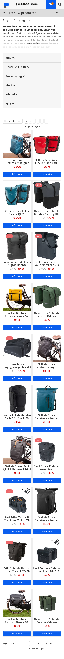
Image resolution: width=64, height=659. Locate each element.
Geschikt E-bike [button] (17, 67)
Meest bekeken (12, 121)
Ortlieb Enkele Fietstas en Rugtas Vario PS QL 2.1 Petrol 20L (46, 420)
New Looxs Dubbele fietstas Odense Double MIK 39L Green (46, 316)
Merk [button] (10, 85)
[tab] (32, 57)
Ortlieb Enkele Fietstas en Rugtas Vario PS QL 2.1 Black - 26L (47, 368)
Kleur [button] (10, 58)
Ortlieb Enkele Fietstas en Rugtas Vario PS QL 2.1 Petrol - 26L (17, 164)
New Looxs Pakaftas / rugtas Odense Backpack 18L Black (17, 265)
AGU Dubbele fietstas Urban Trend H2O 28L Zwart (17, 571)
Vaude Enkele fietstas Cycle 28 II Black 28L (17, 417)
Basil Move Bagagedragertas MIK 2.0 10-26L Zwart (17, 367)
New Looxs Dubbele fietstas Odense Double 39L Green (46, 622)
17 (46, 121)
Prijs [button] (10, 103)
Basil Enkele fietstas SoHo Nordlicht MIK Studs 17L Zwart (46, 265)
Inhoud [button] (11, 94)
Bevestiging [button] (15, 76)
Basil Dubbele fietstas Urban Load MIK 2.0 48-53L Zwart (47, 571)
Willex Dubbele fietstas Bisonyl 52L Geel (17, 316)
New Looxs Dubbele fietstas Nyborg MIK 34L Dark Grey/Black (46, 214)
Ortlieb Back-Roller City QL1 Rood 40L (47, 161)
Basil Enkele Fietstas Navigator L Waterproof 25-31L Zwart (47, 471)
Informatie (17, 174)
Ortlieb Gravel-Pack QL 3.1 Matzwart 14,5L (17, 468)
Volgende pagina (32, 126)
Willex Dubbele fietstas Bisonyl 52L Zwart (17, 622)
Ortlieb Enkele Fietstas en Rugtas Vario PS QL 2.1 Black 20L (46, 522)
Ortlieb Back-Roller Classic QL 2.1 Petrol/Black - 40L (17, 214)
